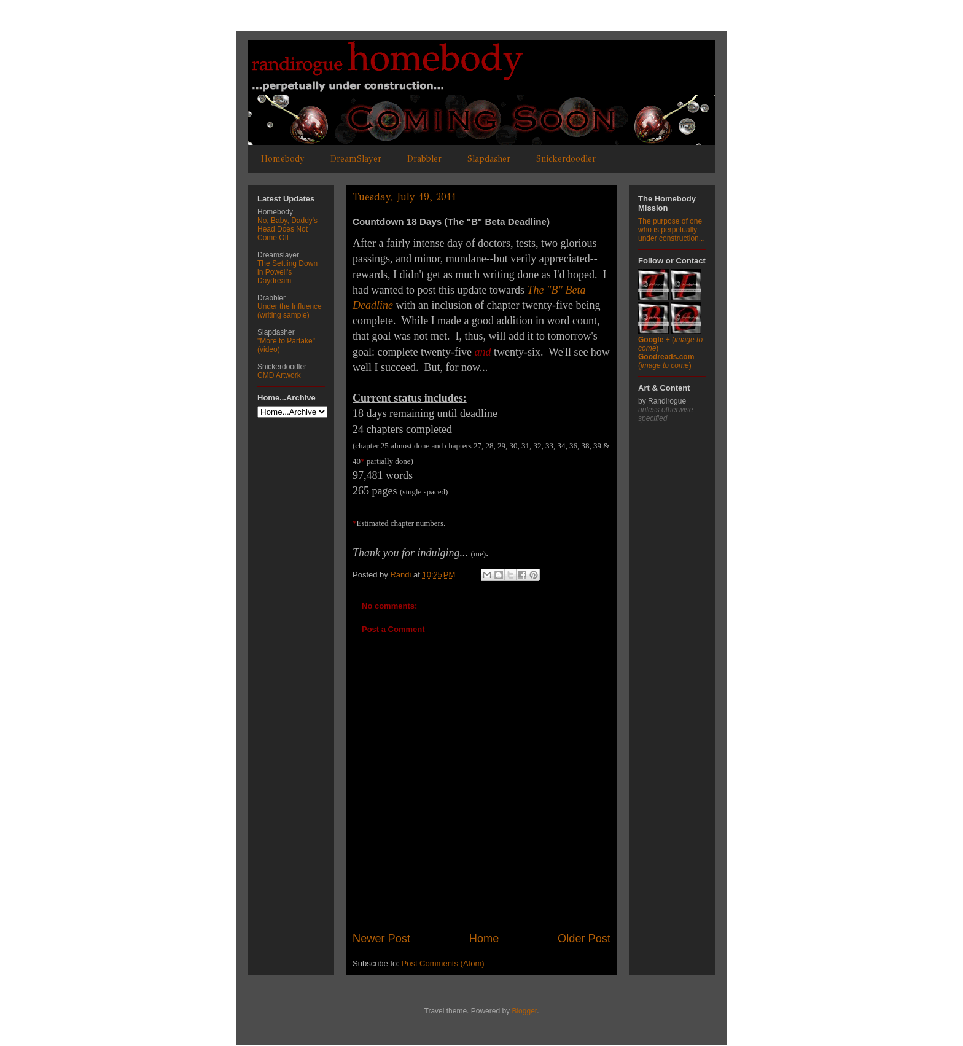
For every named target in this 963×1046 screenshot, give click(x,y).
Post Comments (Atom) (443, 963)
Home (484, 938)
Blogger (524, 1011)
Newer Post (381, 938)
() (666, 361)
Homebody (283, 159)
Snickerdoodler (566, 159)
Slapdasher (488, 159)
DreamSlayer (355, 159)
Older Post (584, 938)
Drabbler (424, 159)
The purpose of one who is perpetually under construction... (671, 230)
